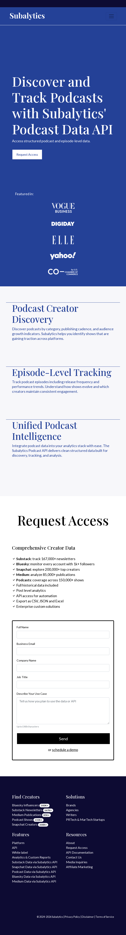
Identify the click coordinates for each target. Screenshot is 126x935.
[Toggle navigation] (111, 16)
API (14, 847)
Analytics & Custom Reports (31, 857)
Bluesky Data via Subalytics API (34, 876)
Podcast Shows (28, 819)
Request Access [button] (27, 154)
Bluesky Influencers (31, 805)
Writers (71, 815)
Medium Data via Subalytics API (34, 881)
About (70, 843)
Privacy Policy (72, 916)
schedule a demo (65, 750)
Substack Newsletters (32, 810)
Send (63, 738)
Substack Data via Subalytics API (34, 862)
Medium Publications (31, 815)
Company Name (26, 660)
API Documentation (79, 852)
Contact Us (74, 857)
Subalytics (57, 916)
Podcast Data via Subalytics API (34, 871)
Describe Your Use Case (32, 693)
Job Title (22, 677)
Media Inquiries (76, 862)
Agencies (72, 810)
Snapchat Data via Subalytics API (34, 867)
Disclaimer (88, 916)
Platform (18, 843)
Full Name (23, 627)
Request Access (77, 847)
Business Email (26, 643)
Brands (71, 805)
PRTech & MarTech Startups (85, 819)
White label (20, 852)
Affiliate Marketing (79, 867)
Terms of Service (104, 916)
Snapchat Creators (30, 824)
